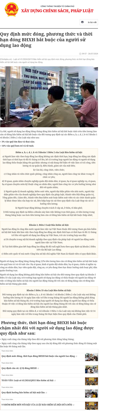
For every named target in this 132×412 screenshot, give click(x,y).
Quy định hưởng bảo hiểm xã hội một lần (24, 392)
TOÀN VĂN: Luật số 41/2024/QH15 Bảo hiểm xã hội (29, 380)
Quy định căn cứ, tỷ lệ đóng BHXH (20, 368)
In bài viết (89, 22)
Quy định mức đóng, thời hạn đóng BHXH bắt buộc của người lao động (39, 356)
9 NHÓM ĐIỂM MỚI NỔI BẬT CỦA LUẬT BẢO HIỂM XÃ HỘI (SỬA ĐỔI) (38, 404)
